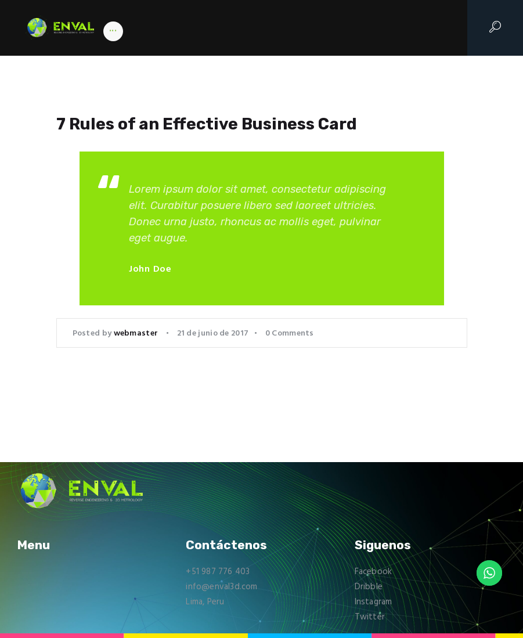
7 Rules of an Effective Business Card (207, 124)
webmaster (137, 333)
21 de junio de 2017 (213, 333)
